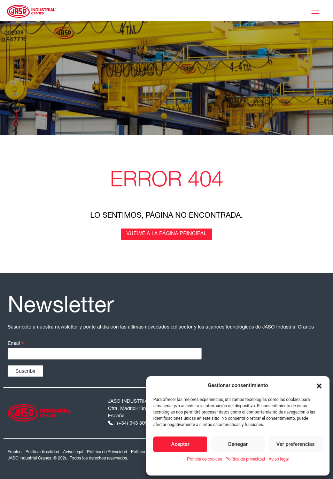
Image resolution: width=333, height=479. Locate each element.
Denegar (238, 444)
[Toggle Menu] (317, 10)
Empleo (15, 452)
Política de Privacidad (107, 452)
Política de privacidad (245, 459)
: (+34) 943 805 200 (133, 423)
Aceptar (180, 444)
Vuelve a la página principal (166, 234)
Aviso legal (279, 459)
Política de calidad (42, 452)
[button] (319, 385)
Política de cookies (204, 459)
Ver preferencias (295, 444)
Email (16, 343)
